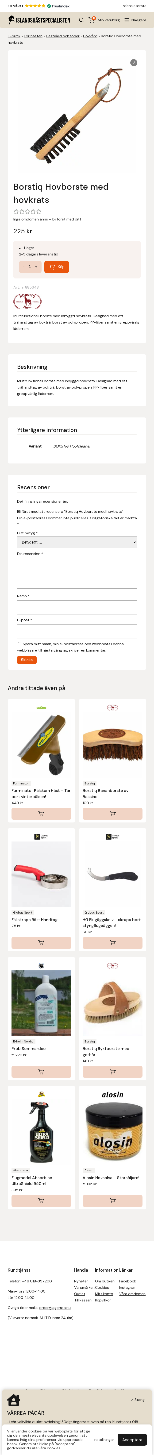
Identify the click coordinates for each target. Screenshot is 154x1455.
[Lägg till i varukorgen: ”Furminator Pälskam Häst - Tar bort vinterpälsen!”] (41, 814)
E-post (24, 620)
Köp (61, 267)
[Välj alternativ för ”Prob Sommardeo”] (41, 1072)
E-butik (14, 36)
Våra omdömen (132, 1293)
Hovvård (90, 36)
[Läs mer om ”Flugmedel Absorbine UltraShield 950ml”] (41, 1201)
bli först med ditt (66, 219)
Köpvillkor (103, 1300)
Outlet (79, 1293)
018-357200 (41, 1281)
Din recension (30, 553)
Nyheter (81, 1281)
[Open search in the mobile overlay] (81, 20)
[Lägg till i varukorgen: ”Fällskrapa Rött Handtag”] (41, 943)
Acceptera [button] (132, 1439)
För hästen (33, 36)
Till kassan (83, 1300)
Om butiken (105, 1281)
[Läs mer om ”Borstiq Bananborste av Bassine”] (112, 814)
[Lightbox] (133, 62)
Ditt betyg (27, 533)
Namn (23, 596)
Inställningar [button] (104, 1440)
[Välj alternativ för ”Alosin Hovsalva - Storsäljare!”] (112, 1201)
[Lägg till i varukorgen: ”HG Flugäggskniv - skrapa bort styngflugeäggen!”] (112, 943)
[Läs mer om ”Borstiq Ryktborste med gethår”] (112, 1072)
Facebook (127, 1281)
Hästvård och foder (63, 36)
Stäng (140, 1399)
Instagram (127, 1287)
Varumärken (84, 1287)
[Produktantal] (30, 266)
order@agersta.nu (55, 1307)
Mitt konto (104, 1293)
